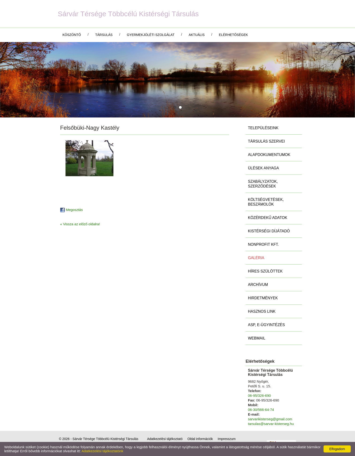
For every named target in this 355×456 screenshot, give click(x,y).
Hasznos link (261, 311)
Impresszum (226, 439)
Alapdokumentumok (269, 155)
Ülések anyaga (263, 168)
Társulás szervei (266, 141)
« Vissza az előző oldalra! (80, 224)
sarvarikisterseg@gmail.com (270, 419)
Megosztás (71, 210)
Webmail (256, 338)
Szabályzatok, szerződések (263, 183)
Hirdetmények (263, 298)
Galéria (256, 258)
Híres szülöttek (265, 271)
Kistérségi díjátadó (269, 231)
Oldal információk (200, 439)
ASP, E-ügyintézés (266, 325)
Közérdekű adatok (267, 218)
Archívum (258, 285)
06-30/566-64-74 (261, 410)
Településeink (263, 128)
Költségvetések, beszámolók (266, 202)
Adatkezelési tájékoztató (164, 439)
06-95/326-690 (259, 396)
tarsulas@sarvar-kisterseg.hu (271, 424)
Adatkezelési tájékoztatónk (102, 451)
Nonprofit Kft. (263, 244)
